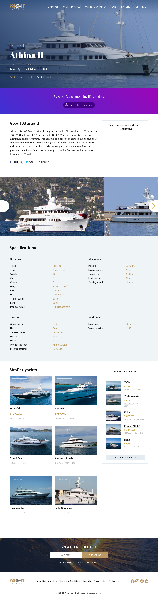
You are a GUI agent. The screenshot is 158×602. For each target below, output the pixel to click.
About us (52, 581)
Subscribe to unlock (80, 105)
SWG (127, 382)
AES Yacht (127, 433)
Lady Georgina (63, 508)
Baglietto (13, 463)
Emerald (15, 408)
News (113, 7)
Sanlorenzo (128, 419)
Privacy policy (100, 581)
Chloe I (128, 412)
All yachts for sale (125, 457)
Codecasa (58, 418)
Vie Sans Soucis (64, 458)
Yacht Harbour (17, 7)
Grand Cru (16, 458)
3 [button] (80, 230)
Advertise (41, 581)
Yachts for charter (95, 7)
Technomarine (132, 396)
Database (53, 7)
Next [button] (153, 206)
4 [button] (83, 230)
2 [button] (78, 230)
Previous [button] (4, 206)
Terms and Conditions (69, 581)
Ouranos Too (17, 508)
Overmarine (128, 403)
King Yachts (59, 463)
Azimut (126, 389)
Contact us (114, 581)
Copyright (87, 581)
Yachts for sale (71, 7)
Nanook (59, 408)
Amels (57, 513)
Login (145, 7)
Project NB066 (132, 425)
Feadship (15, 69)
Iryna (127, 439)
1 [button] (75, 230)
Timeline (125, 7)
